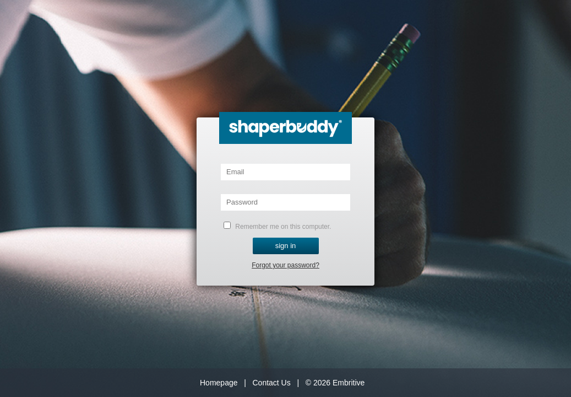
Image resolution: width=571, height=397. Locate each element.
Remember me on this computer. (277, 226)
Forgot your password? (285, 265)
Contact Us (271, 382)
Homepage (219, 382)
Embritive (349, 382)
